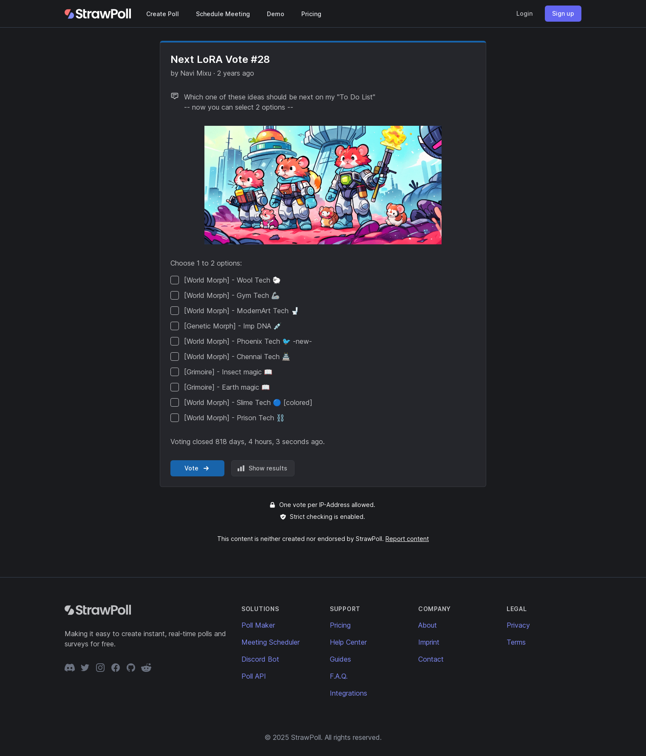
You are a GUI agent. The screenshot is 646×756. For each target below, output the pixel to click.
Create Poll (162, 13)
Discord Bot (260, 659)
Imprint (428, 642)
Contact (431, 659)
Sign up (563, 13)
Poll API (253, 676)
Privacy (518, 625)
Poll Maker (258, 625)
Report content (407, 538)
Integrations (348, 693)
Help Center (348, 642)
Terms (516, 642)
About (427, 625)
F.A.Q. (339, 676)
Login (524, 13)
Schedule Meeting (223, 13)
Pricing (311, 13)
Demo (275, 13)
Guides (340, 659)
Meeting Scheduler (270, 642)
